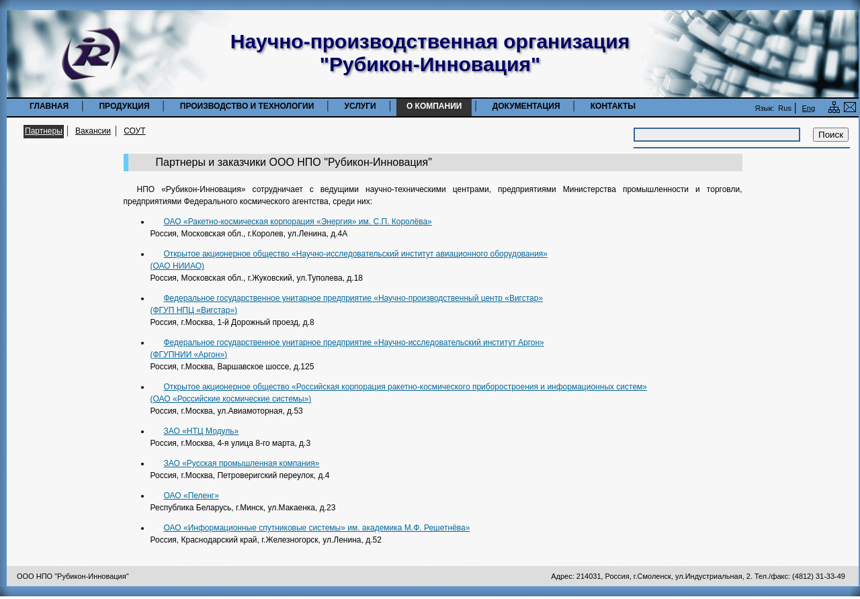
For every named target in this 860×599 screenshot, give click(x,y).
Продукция (124, 106)
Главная (49, 106)
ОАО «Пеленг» (191, 495)
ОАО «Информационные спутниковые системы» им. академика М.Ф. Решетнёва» (317, 528)
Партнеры (43, 131)
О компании (434, 106)
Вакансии (93, 131)
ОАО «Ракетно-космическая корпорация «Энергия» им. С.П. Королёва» (298, 221)
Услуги (360, 106)
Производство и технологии (247, 106)
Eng (808, 108)
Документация (526, 106)
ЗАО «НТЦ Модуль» (201, 431)
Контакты (613, 106)
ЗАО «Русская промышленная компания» (242, 463)
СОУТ (134, 131)
